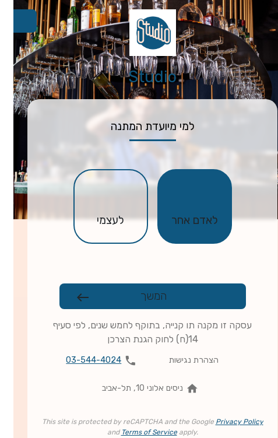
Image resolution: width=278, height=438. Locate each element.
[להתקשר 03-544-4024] (90, 360)
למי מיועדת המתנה (139, 126)
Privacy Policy (226, 422)
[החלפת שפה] (11, 21)
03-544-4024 (80, 360)
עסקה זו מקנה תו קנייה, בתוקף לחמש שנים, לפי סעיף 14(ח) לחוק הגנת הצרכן (139, 332)
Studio (139, 77)
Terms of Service (136, 432)
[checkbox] (181, 206)
